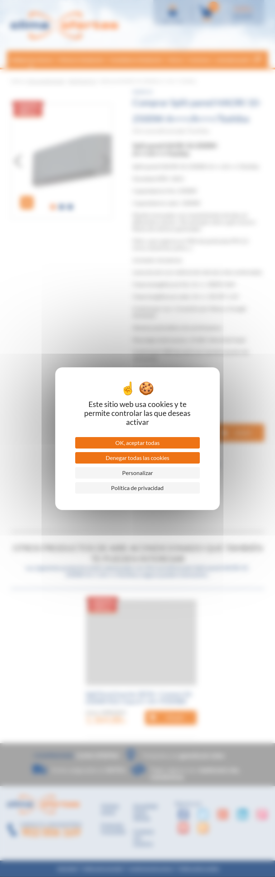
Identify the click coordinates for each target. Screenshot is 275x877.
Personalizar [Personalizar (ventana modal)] (137, 472)
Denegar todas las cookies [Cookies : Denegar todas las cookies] (137, 457)
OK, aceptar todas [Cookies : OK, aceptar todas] (137, 442)
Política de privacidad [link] (137, 487)
